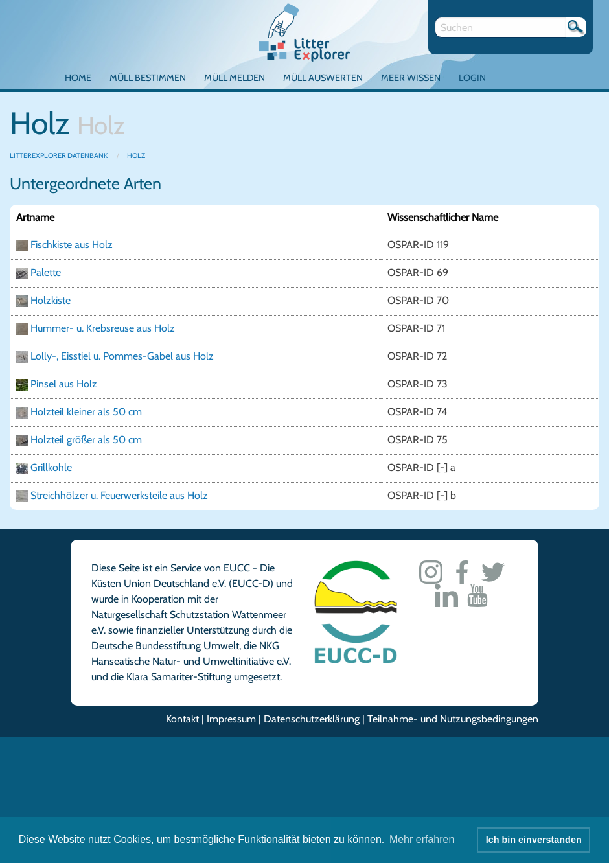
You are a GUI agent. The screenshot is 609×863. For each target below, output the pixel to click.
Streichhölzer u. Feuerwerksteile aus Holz (119, 495)
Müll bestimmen (147, 78)
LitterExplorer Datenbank (59, 155)
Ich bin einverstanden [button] (534, 839)
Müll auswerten (323, 78)
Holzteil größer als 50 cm (86, 439)
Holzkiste (50, 300)
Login (472, 78)
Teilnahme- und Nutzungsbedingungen (452, 719)
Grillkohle (51, 467)
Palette (45, 272)
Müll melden (234, 78)
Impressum (231, 719)
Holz (136, 155)
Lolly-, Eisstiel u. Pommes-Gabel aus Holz (122, 356)
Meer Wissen (411, 78)
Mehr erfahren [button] (422, 839)
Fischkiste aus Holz (71, 244)
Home (78, 78)
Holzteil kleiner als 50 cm (86, 412)
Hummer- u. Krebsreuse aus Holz (102, 328)
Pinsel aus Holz (63, 384)
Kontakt (182, 719)
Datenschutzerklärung (312, 719)
